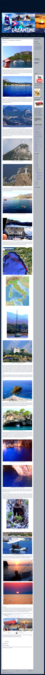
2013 (36, 182)
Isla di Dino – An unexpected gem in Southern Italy (39, 178)
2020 (36, 160)
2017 (36, 164)
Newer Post (5, 670)
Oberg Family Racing (37, 151)
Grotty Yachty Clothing (37, 129)
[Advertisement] (38, 54)
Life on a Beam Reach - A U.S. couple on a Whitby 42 (38, 134)
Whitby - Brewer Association (38, 137)
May (36, 180)
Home (17, 670)
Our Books (4, 36)
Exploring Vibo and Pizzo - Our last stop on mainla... (39, 173)
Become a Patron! (36, 39)
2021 (36, 159)
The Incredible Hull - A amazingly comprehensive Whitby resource (38, 132)
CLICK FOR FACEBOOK (37, 60)
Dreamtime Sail (6, 4)
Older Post (30, 670)
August (37, 170)
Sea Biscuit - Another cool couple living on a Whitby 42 (38, 136)
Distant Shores (36, 130)
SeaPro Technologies (37, 128)
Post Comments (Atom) (9, 672)
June (37, 171)
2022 (36, 158)
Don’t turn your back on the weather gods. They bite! (39, 176)
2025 (36, 154)
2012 (36, 183)
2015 (36, 166)
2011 (36, 184)
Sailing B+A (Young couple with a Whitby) (38, 144)
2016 (36, 165)
